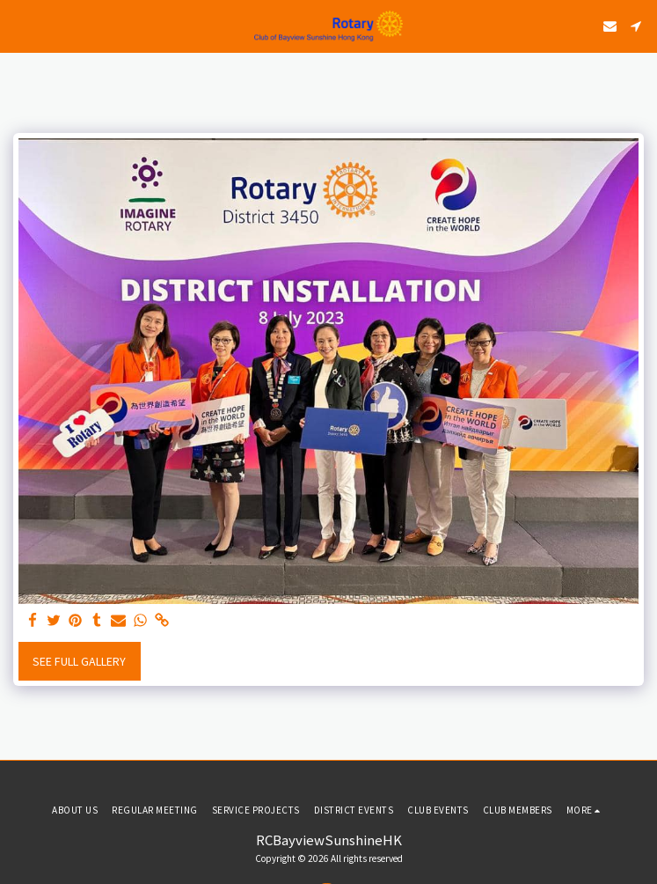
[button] (19, 25)
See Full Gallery (79, 661)
